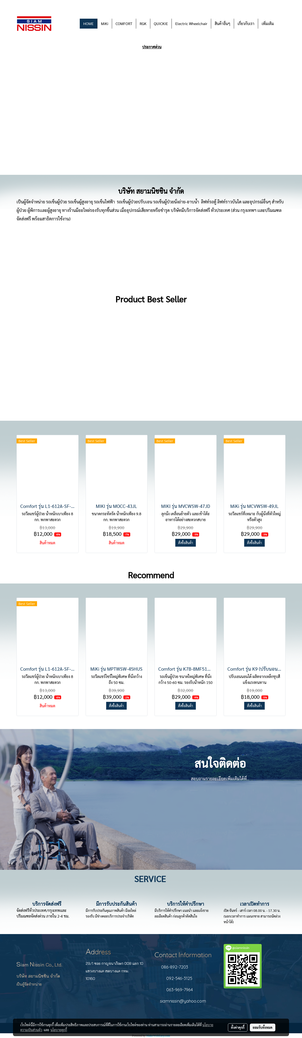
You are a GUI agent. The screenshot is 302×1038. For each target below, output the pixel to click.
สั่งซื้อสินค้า (185, 542)
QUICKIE (161, 23)
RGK (143, 23)
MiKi (104, 23)
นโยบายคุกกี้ (58, 1030)
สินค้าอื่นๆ (222, 23)
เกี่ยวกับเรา (246, 23)
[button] (282, 24)
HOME (88, 23)
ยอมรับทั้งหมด (263, 1027)
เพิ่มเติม (268, 23)
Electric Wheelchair (191, 23)
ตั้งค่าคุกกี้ (237, 1027)
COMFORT (124, 23)
